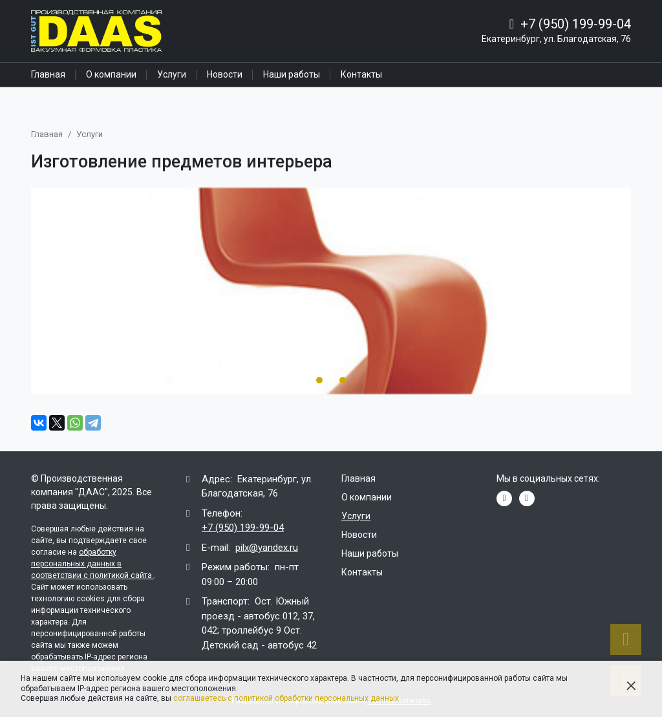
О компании (111, 74)
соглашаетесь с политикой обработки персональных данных (286, 698)
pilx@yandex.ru (266, 547)
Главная (48, 74)
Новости (224, 74)
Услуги (171, 74)
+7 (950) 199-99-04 (575, 24)
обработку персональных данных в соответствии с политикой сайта (92, 564)
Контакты (361, 74)
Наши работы (291, 74)
